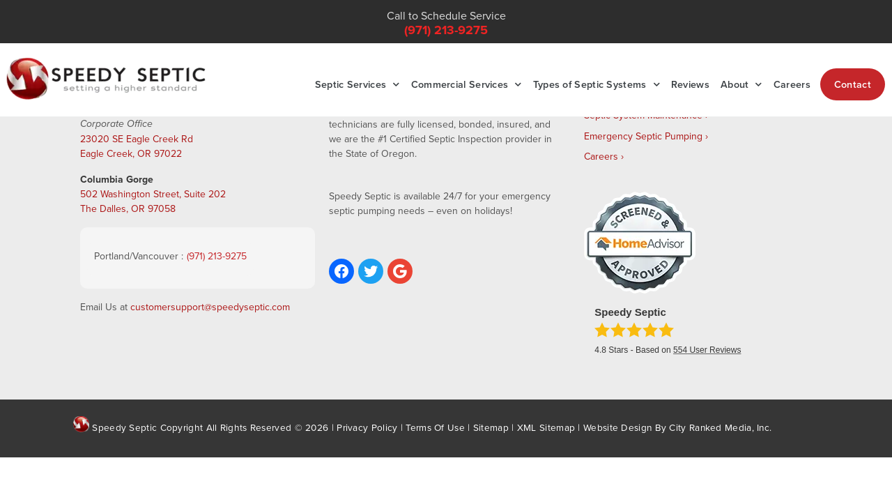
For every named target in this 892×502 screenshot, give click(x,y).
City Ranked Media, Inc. (720, 427)
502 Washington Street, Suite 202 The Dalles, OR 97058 (153, 201)
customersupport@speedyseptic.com (210, 307)
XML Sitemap (546, 427)
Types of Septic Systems (596, 84)
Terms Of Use (435, 427)
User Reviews (707, 350)
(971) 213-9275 (446, 30)
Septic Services (357, 84)
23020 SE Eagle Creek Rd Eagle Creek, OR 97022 (136, 146)
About (741, 84)
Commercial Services (466, 84)
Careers (792, 84)
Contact (852, 84)
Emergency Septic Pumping (643, 136)
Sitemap (491, 427)
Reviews (690, 84)
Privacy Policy (367, 427)
